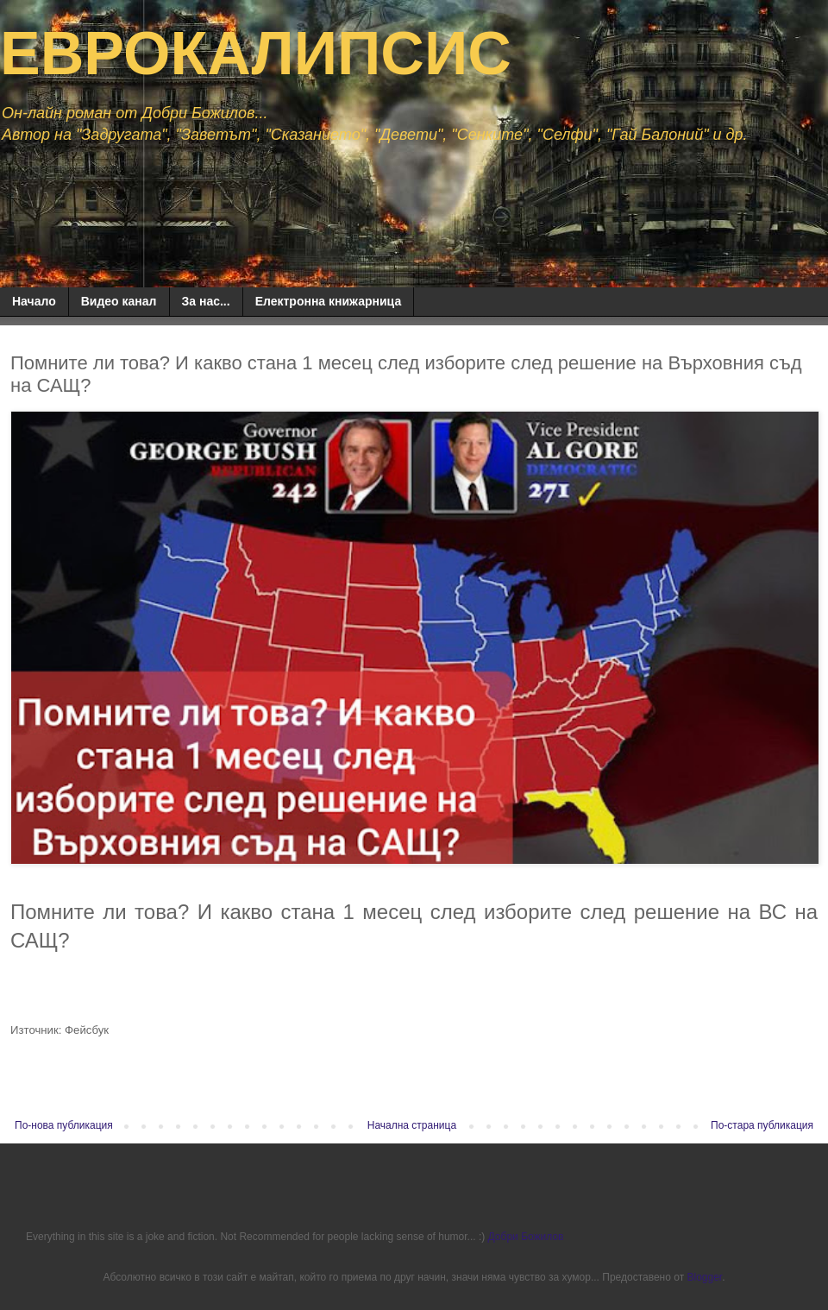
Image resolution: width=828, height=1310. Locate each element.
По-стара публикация (762, 1125)
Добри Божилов (526, 1237)
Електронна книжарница (328, 301)
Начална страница (411, 1125)
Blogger (704, 1277)
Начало (34, 301)
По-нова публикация (64, 1125)
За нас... (206, 301)
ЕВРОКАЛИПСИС (255, 53)
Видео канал (119, 301)
